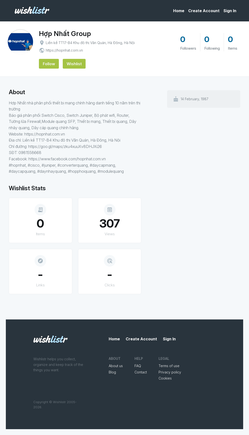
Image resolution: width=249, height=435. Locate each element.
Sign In (229, 10)
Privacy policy (170, 372)
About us (116, 366)
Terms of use (169, 366)
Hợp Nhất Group (65, 33)
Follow (49, 63)
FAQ (137, 366)
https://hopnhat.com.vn (64, 50)
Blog (112, 372)
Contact (140, 372)
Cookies (165, 378)
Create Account (204, 10)
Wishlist (74, 63)
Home (178, 10)
